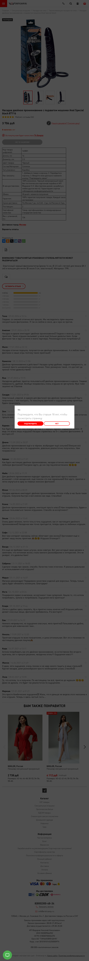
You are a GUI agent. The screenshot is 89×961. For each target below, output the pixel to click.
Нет (57, 423)
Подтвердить (30, 423)
